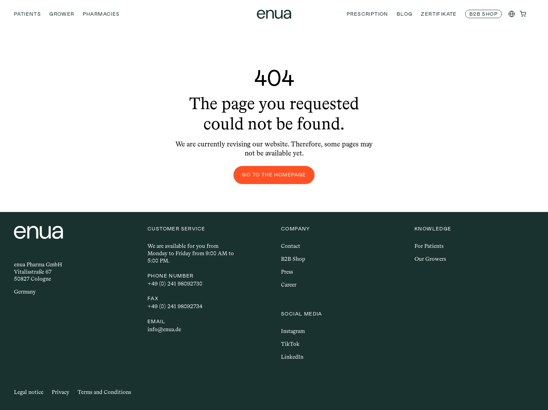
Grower (61, 14)
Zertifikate (438, 14)
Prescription (367, 14)
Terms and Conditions (104, 392)
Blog (405, 14)
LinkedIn (292, 357)
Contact (290, 246)
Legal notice (28, 392)
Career (288, 284)
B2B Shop (293, 259)
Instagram (293, 331)
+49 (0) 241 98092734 (174, 306)
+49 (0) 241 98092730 (174, 283)
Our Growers (430, 259)
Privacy (60, 392)
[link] (483, 14)
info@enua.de (164, 329)
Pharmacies (101, 14)
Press (287, 271)
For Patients (429, 246)
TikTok (290, 344)
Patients (27, 14)
